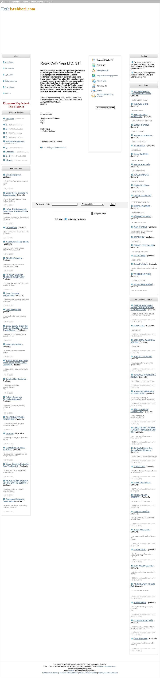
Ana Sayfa (9, 62)
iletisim (8, 93)
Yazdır (99, 91)
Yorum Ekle (101, 81)
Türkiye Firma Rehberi (68, 673)
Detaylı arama (11, 81)
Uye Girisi (9, 75)
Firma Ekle (9, 68)
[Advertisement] (99, 27)
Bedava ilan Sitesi (49, 673)
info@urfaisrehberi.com (106, 666)
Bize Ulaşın (9, 87)
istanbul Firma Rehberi (108, 673)
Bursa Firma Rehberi (88, 673)
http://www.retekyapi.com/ (107, 76)
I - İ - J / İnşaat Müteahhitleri (54, 148)
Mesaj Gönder (103, 70)
